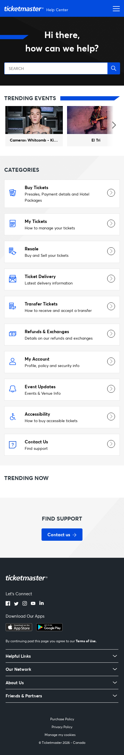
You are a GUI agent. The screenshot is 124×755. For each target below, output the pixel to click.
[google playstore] (49, 629)
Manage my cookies (60, 735)
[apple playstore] (19, 629)
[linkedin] (41, 604)
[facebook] (8, 604)
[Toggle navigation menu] (115, 8)
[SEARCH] (62, 68)
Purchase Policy (62, 719)
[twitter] (16, 604)
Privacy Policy (62, 727)
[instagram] (24, 604)
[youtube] (33, 604)
